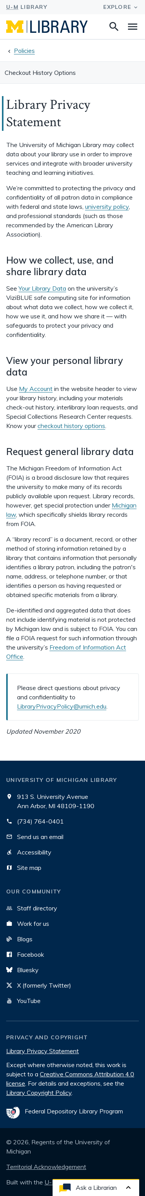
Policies (24, 50)
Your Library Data (42, 288)
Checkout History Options (40, 72)
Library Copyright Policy (39, 1092)
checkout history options (71, 426)
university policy (107, 206)
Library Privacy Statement (42, 1051)
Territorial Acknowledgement (46, 1167)
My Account (36, 388)
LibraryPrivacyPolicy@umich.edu (61, 706)
